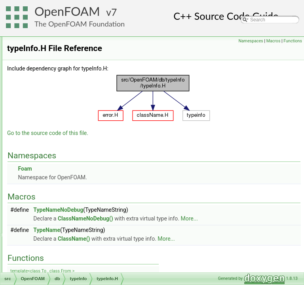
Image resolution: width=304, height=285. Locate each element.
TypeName (145, 241)
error (50, 54)
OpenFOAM (67, 11)
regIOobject (57, 115)
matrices (48, 228)
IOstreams (56, 98)
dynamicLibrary (61, 45)
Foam (124, 180)
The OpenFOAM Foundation (79, 23)
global (45, 193)
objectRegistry (60, 106)
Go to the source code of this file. (146, 144)
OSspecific (43, 263)
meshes (47, 246)
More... (288, 229)
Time (50, 132)
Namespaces (250, 41)
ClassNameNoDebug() (184, 229)
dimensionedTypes (58, 167)
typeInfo (53, 141)
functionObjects (61, 63)
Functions (292, 41)
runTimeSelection (63, 124)
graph (45, 202)
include (46, 211)
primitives (49, 254)
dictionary (55, 37)
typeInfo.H (62, 159)
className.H (65, 150)
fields (44, 185)
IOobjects (55, 89)
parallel (40, 272)
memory (47, 237)
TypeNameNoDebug (157, 221)
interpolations (53, 219)
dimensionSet (53, 176)
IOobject (54, 71)
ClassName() (173, 250)
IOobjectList (57, 80)
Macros (273, 41)
